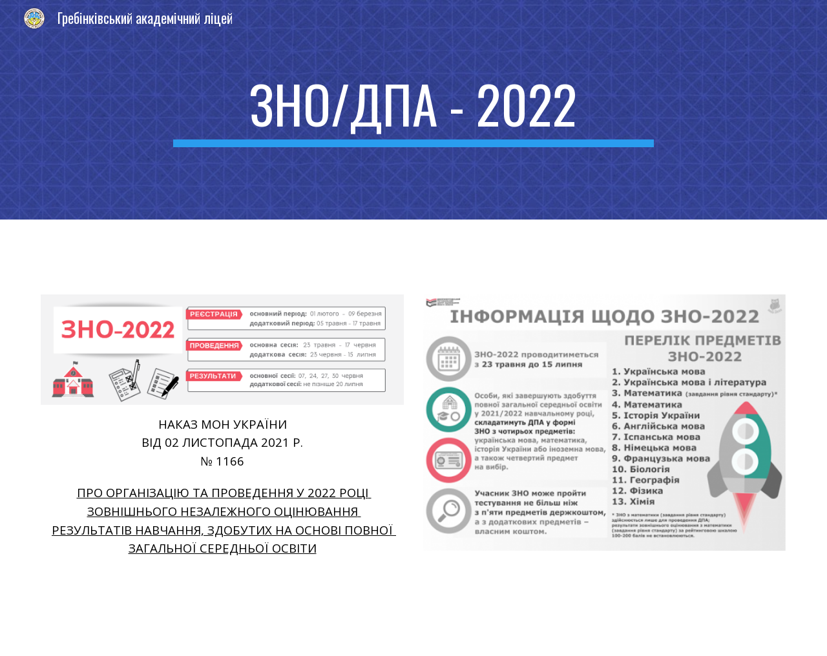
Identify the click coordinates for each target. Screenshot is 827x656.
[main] (413, 109)
